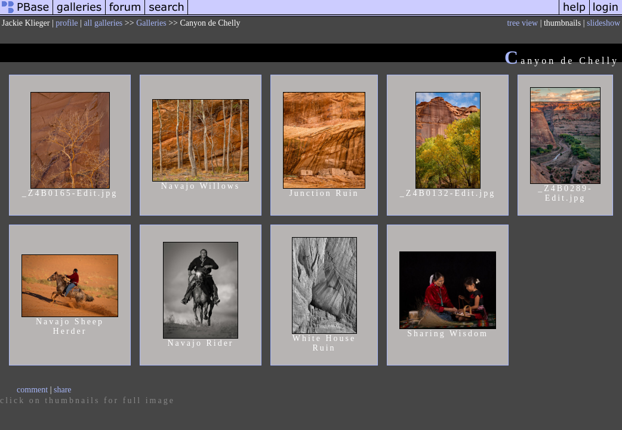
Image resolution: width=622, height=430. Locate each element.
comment (32, 389)
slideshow (603, 23)
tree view (522, 23)
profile (67, 23)
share (63, 389)
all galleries (103, 23)
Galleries (151, 23)
